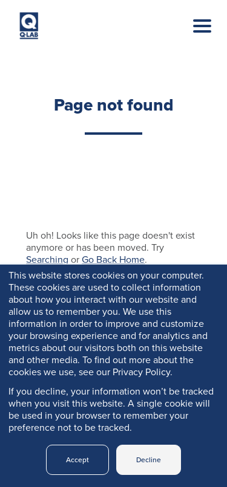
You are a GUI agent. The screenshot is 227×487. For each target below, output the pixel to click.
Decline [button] (148, 459)
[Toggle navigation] (193, 38)
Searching (47, 259)
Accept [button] (77, 459)
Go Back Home (113, 259)
